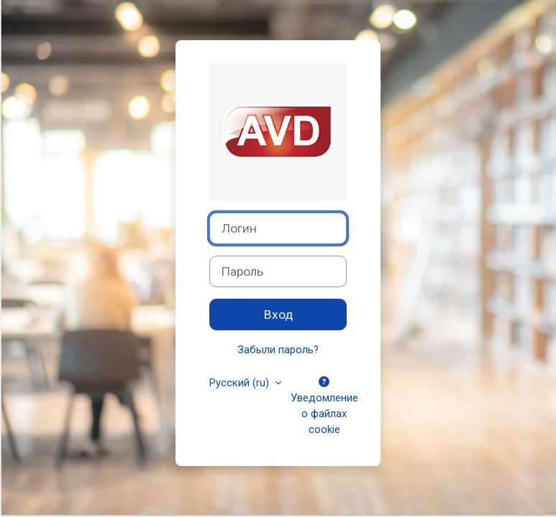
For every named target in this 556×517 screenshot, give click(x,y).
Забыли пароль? (278, 349)
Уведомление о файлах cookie (324, 407)
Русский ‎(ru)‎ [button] (240, 382)
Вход (278, 314)
